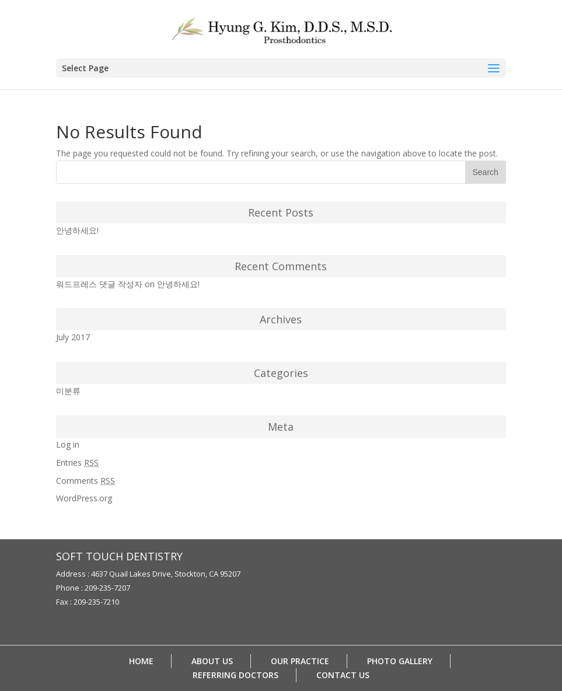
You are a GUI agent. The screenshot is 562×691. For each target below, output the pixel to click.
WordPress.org (84, 498)
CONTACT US (342, 674)
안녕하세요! (77, 230)
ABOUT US (212, 660)
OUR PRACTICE (300, 660)
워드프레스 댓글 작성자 (99, 283)
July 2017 (73, 337)
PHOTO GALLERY (399, 660)
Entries (77, 462)
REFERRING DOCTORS (235, 674)
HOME (141, 660)
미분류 (68, 390)
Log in (67, 444)
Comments (85, 480)
